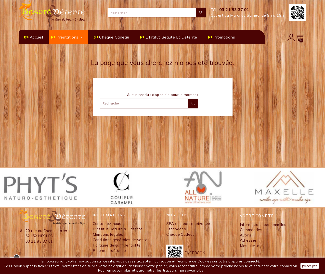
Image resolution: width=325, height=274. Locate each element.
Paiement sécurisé (109, 250)
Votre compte (257, 215)
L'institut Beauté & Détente (118, 229)
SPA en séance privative (188, 223)
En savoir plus (192, 270)
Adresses (248, 240)
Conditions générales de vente (120, 239)
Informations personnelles (263, 224)
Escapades (176, 229)
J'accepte (310, 266)
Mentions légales (108, 234)
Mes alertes (250, 245)
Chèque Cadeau (180, 234)
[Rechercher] (157, 12)
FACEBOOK (185, 252)
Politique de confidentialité (117, 245)
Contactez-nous (107, 223)
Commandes (251, 229)
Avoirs (245, 235)
